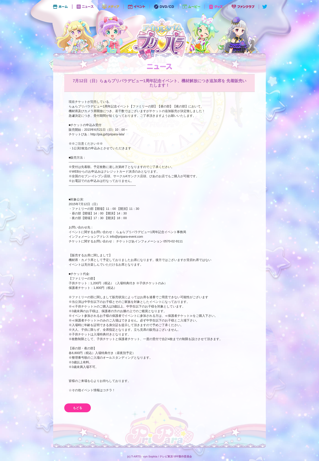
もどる (77, 408)
